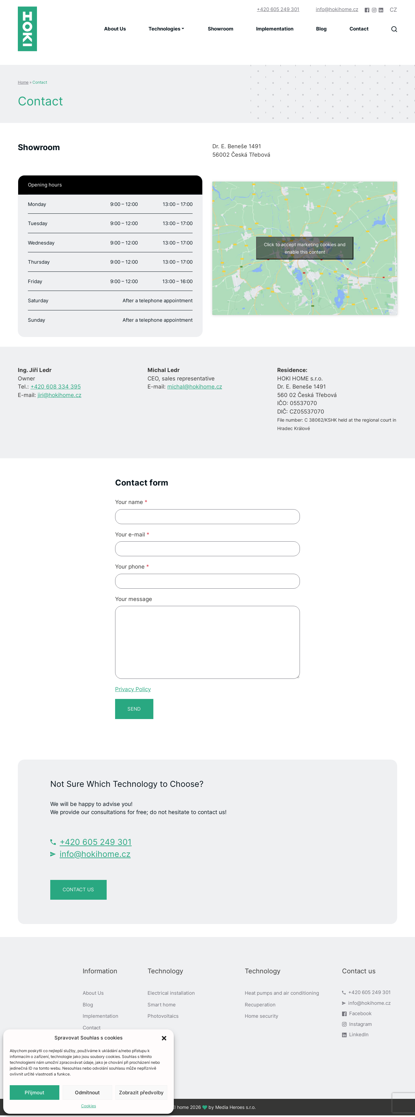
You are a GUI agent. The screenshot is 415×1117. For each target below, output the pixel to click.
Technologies (164, 29)
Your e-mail (132, 534)
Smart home (162, 1006)
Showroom (220, 29)
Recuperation (260, 1006)
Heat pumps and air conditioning (282, 995)
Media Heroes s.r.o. (235, 1108)
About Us (115, 29)
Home (23, 82)
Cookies (88, 1105)
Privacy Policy (133, 689)
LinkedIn (355, 1036)
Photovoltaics (163, 1018)
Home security (261, 1018)
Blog (321, 29)
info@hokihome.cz (337, 9)
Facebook (357, 1015)
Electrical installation (171, 995)
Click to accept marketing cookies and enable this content (305, 248)
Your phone (132, 566)
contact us (79, 891)
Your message (133, 599)
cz (393, 9)
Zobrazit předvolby (141, 1092)
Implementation (274, 29)
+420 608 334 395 (55, 386)
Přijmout (34, 1092)
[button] (164, 1038)
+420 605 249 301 (276, 9)
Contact (359, 29)
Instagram (357, 1026)
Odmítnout (87, 1092)
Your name (131, 502)
